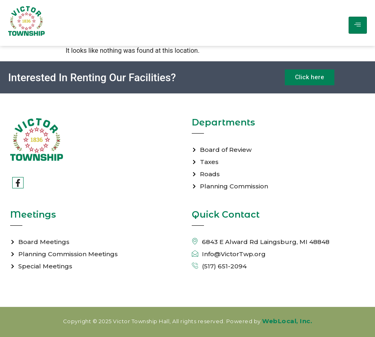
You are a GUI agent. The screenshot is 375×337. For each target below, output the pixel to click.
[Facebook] (18, 182)
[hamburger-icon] (358, 25)
